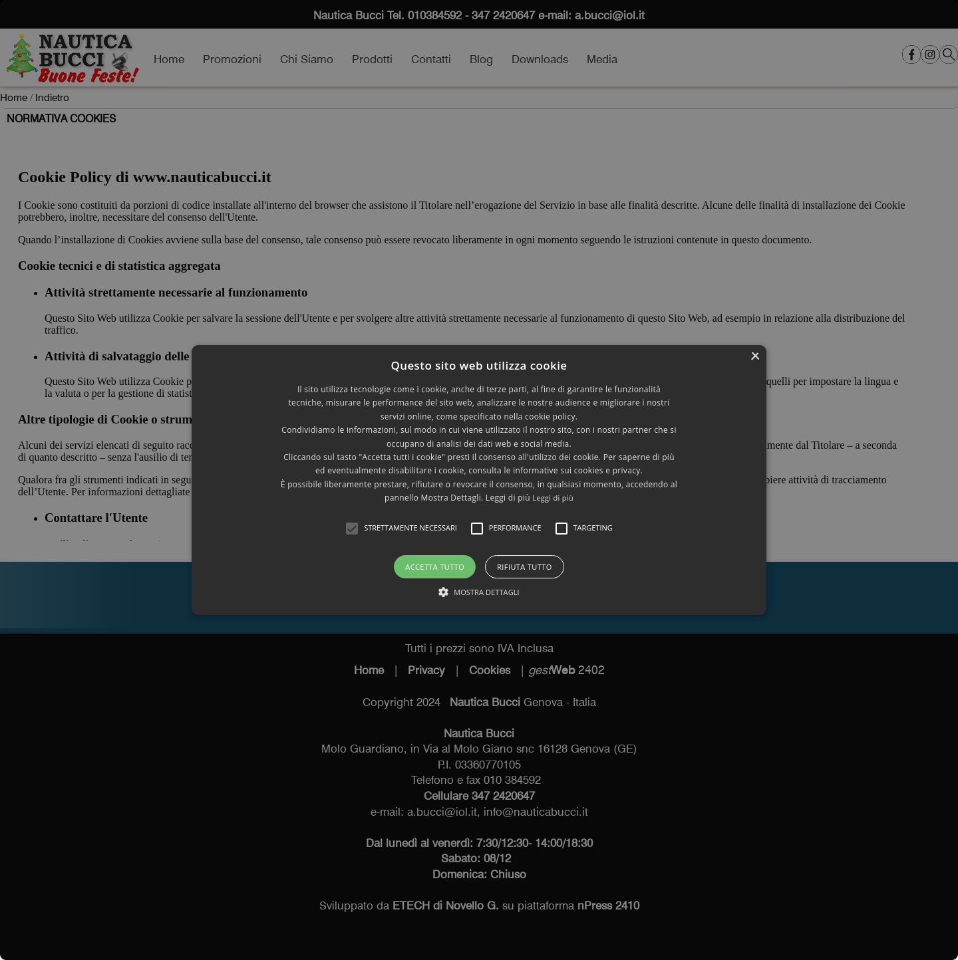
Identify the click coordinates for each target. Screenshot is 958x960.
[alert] (479, 480)
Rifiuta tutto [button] (524, 567)
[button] (352, 528)
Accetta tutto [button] (434, 567)
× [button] (755, 357)
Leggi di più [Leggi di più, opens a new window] (552, 498)
